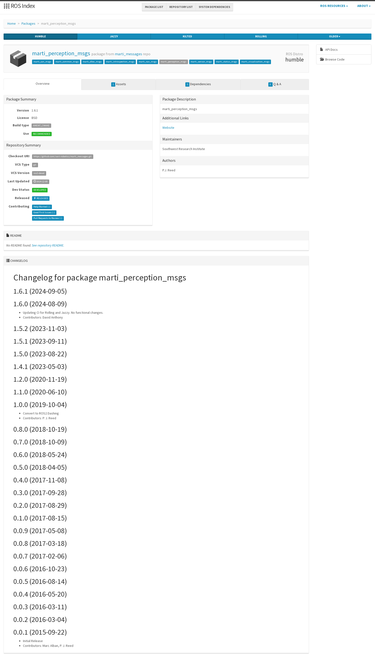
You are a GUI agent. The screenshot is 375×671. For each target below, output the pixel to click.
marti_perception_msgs (61, 53)
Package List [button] (154, 7)
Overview (43, 83)
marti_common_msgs (67, 61)
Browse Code (332, 59)
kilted (187, 36)
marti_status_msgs (226, 61)
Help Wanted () (41, 206)
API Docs (329, 49)
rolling (261, 36)
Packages (28, 23)
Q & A (274, 84)
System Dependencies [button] (214, 7)
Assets (118, 84)
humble (40, 36)
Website (168, 127)
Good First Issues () (44, 212)
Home (11, 23)
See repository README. (48, 245)
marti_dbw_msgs (92, 61)
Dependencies (198, 84)
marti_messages (128, 54)
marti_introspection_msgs (120, 61)
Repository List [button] (181, 7)
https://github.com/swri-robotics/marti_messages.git (62, 156)
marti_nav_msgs (148, 61)
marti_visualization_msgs (255, 61)
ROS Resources (334, 6)
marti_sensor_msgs (201, 61)
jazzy (114, 36)
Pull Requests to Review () (47, 218)
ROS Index (19, 6)
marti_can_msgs (42, 61)
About (364, 6)
